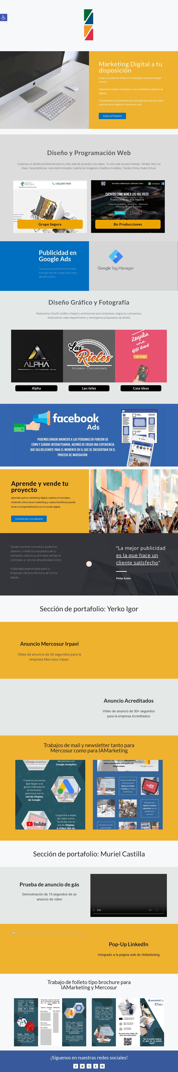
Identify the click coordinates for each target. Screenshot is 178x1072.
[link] (3, 17)
